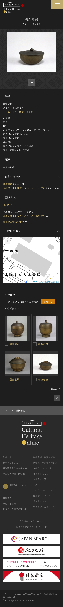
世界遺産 (7, 498)
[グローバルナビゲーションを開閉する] (57, 4)
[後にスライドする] (55, 389)
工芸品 (6, 112)
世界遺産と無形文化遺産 (15, 468)
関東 (21, 112)
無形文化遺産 (9, 503)
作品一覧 (7, 457)
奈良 (14, 112)
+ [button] (7, 241)
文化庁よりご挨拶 (42, 468)
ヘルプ (36, 484)
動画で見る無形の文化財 (15, 509)
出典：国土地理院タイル (49, 282)
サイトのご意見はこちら (45, 506)
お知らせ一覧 (39, 479)
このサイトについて (43, 490)
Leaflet (34, 282)
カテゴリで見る (10, 462)
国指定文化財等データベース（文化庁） (24, 188)
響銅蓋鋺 (7, 184)
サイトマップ (39, 501)
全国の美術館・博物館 (14, 473)
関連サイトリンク (42, 495)
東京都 (29, 112)
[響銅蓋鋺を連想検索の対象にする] (6, 344)
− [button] (7, 246)
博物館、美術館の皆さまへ (46, 462)
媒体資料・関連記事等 (44, 457)
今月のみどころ (41, 473)
